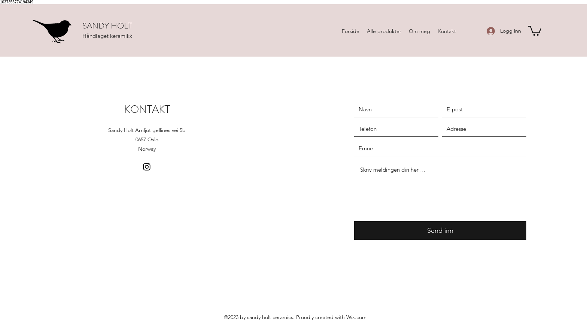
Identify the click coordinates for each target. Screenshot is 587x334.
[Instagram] (147, 167)
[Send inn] (440, 230)
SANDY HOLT (107, 25)
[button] (534, 30)
